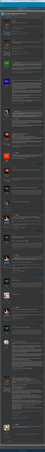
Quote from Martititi (17, 62)
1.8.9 (29, 8)
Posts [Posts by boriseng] (3, 88)
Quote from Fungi (16, 257)
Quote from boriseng (17, 111)
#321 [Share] (42, 19)
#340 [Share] (42, 424)
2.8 (17, 8)
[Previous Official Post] (38, 164)
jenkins (26, 7)
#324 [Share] (42, 78)
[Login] (42, 1)
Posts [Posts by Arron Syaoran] (3, 178)
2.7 (16, 8)
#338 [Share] (42, 339)
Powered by (22, 450)
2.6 (14, 8)
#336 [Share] (42, 307)
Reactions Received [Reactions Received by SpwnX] (5, 434)
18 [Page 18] (10, 441)
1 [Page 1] (4, 441)
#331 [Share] (42, 214)
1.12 (37, 8)
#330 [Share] (42, 199)
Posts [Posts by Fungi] (3, 195)
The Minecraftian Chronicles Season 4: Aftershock (19, 31)
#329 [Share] (42, 185)
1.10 (33, 8)
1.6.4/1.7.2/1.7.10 (25, 8)
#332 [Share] (42, 234)
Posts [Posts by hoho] (3, 302)
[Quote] (42, 36)
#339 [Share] (42, 376)
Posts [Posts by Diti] (3, 209)
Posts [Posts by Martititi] (3, 50)
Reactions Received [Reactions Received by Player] (5, 162)
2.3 (11, 8)
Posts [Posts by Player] (3, 163)
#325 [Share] (42, 108)
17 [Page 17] (8, 441)
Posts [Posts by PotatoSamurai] (3, 69)
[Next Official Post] (39, 164)
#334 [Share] (42, 278)
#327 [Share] (42, 152)
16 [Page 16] (7, 441)
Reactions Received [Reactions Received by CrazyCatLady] (5, 118)
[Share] (43, 17)
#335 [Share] (42, 292)
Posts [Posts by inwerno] (3, 349)
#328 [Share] (42, 167)
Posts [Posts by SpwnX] (3, 435)
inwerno (19, 370)
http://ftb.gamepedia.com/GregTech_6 (27, 434)
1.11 (35, 8)
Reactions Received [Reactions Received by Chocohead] (5, 224)
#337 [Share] (42, 325)
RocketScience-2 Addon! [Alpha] (16, 29)
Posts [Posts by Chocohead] (3, 225)
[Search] (39, 1)
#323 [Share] (42, 60)
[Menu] (44, 1)
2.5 (12, 8)
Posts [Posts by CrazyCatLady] (3, 119)
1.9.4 (32, 8)
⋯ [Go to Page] (5, 441)
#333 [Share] (42, 254)
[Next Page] (13, 17)
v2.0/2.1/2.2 (8, 8)
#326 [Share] (42, 131)
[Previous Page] (2, 17)
